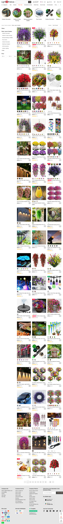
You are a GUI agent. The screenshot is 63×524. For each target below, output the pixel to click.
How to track (18, 493)
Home (3, 25)
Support (61, 521)
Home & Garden (8, 25)
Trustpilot (32, 508)
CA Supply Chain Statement (32, 502)
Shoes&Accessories (28, 4)
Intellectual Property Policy (33, 494)
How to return (18, 492)
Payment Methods (19, 502)
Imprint (3, 493)
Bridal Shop (36, 4)
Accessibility (4, 492)
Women (14, 4)
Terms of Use (32, 499)
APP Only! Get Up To (36, 2)
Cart (62, 513)
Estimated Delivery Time (20, 499)
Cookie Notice (32, 492)
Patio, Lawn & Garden (16, 25)
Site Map (3, 496)
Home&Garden (50, 4)
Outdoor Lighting (5, 48)
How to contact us (19, 490)
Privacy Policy (32, 496)
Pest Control (4, 39)
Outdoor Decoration (6, 33)
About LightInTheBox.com (7, 490)
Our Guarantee (18, 501)
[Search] (22, 2)
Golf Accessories (5, 46)
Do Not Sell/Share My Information (33, 505)
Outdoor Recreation (6, 41)
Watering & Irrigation (6, 44)
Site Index (4, 495)
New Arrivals (42, 4)
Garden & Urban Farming (7, 35)
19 (50, 482)
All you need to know (33, 490)
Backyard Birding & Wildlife (7, 37)
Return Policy (32, 498)
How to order (18, 495)
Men (10, 4)
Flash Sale (20, 4)
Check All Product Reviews (19, 497)
